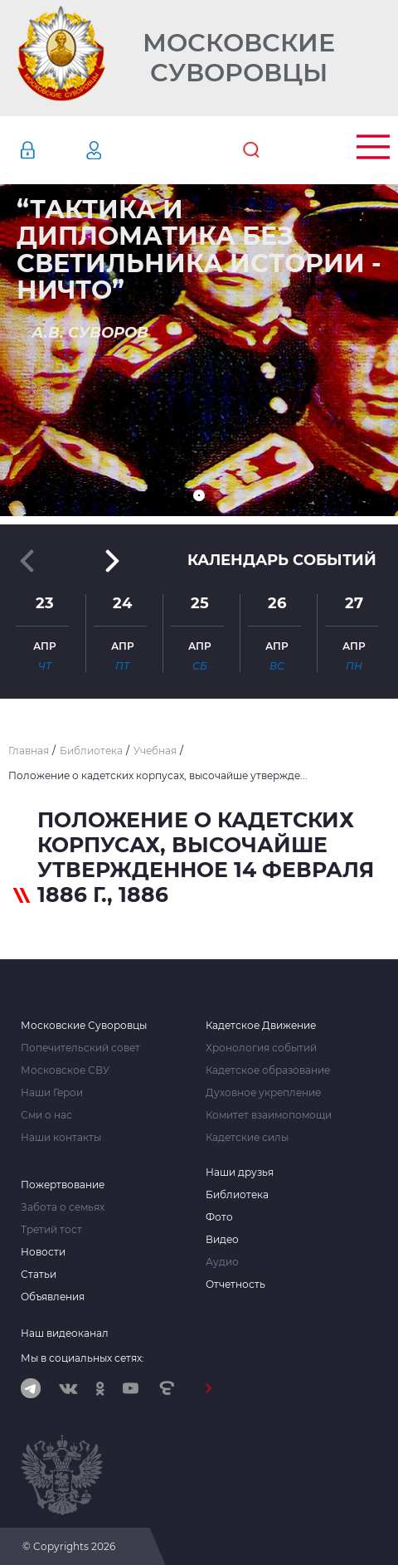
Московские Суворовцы (239, 58)
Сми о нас (46, 1115)
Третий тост (51, 1230)
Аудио (222, 1262)
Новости (43, 1252)
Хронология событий (261, 1048)
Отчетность (235, 1285)
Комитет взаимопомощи (269, 1115)
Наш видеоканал (65, 1333)
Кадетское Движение (261, 1026)
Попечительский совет (80, 1048)
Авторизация (52, 150)
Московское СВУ (65, 1070)
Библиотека (237, 1195)
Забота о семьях (62, 1207)
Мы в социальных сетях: (82, 1358)
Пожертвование (62, 1185)
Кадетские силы (247, 1138)
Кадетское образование (268, 1070)
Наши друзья (240, 1172)
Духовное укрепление (263, 1093)
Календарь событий (281, 560)
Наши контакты (61, 1138)
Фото (219, 1217)
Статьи (38, 1275)
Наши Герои (52, 1093)
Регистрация (118, 150)
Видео (222, 1240)
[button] (199, 495)
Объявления (53, 1297)
